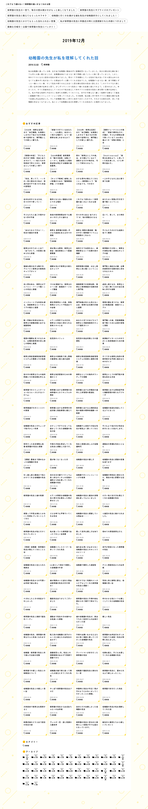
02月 (45, 757)
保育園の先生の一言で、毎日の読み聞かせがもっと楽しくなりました (41, 9)
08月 (97, 757)
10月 (79, 757)
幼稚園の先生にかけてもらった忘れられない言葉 (31, 21)
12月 (62, 757)
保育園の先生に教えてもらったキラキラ (27, 15)
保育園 (27, 746)
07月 (97, 763)
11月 (71, 757)
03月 (36, 757)
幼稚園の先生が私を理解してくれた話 (63, 58)
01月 (53, 757)
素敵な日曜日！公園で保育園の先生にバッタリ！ (31, 26)
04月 (27, 757)
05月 (114, 757)
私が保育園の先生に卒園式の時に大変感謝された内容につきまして (93, 21)
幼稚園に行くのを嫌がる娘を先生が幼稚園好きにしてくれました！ (84, 15)
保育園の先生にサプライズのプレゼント (99, 9)
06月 (105, 757)
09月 (88, 757)
